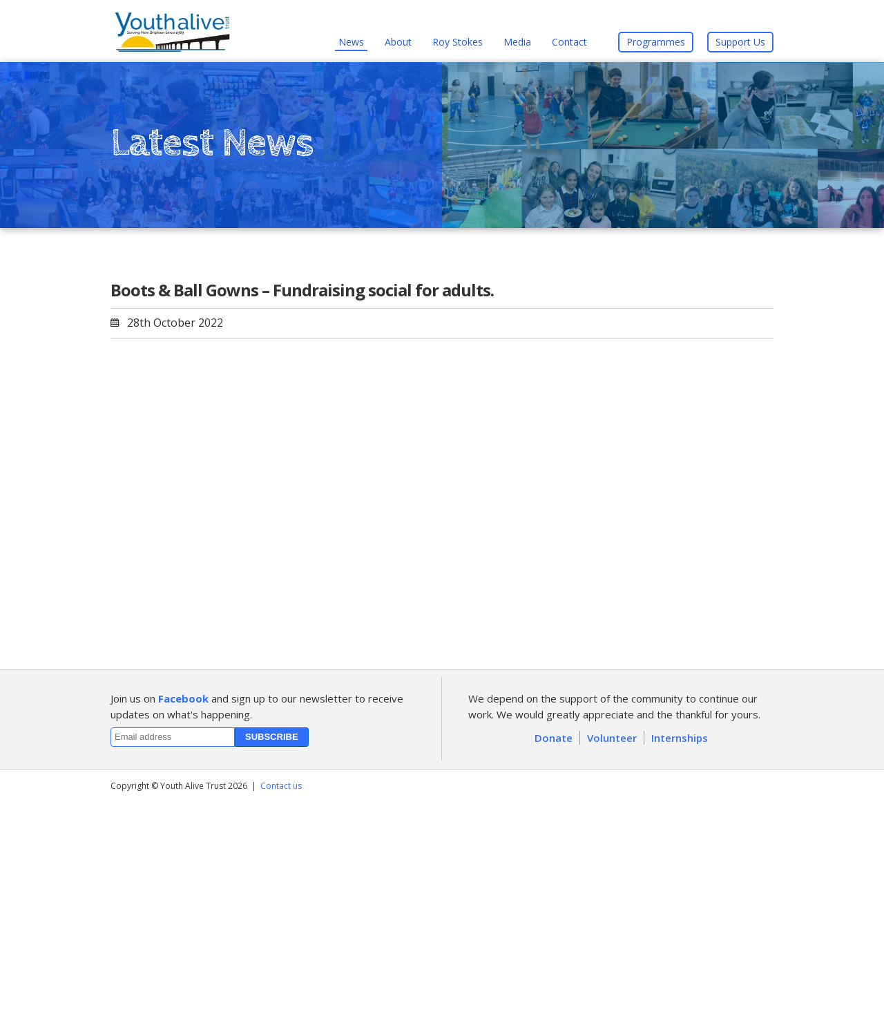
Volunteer (612, 738)
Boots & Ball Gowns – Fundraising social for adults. (302, 289)
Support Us (740, 41)
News (351, 41)
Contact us (281, 786)
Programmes (655, 41)
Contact (569, 41)
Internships (679, 738)
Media (517, 41)
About (398, 41)
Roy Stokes (457, 41)
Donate (554, 738)
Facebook (183, 698)
